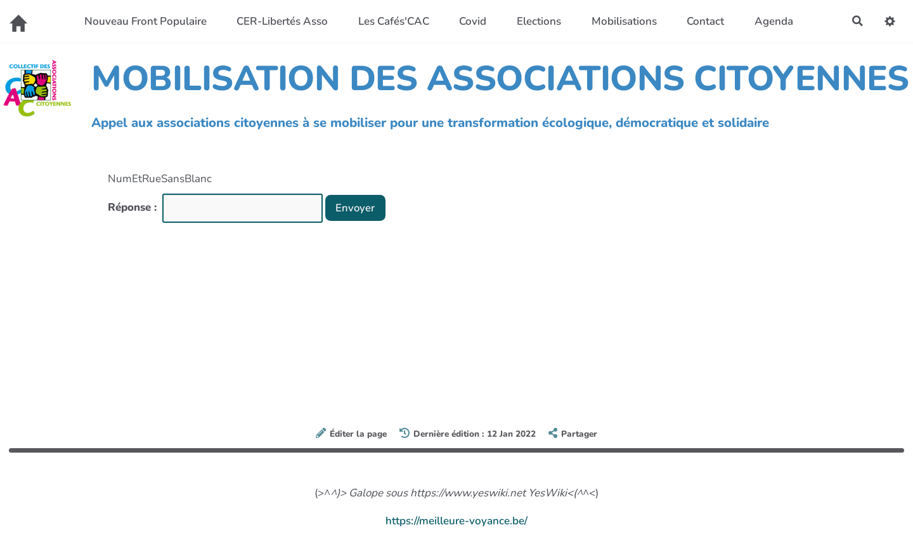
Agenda (773, 21)
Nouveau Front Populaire (145, 21)
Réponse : (134, 207)
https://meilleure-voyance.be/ (456, 521)
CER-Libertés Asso (281, 21)
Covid (472, 21)
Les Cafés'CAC (393, 21)
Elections (538, 21)
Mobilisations (623, 21)
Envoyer (356, 208)
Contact (704, 21)
